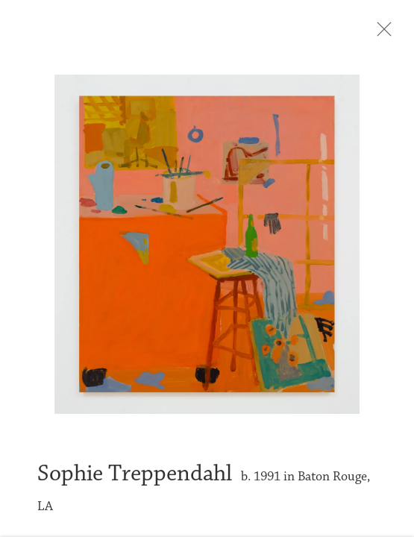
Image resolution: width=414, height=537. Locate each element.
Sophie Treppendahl (134, 477)
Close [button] (381, 33)
